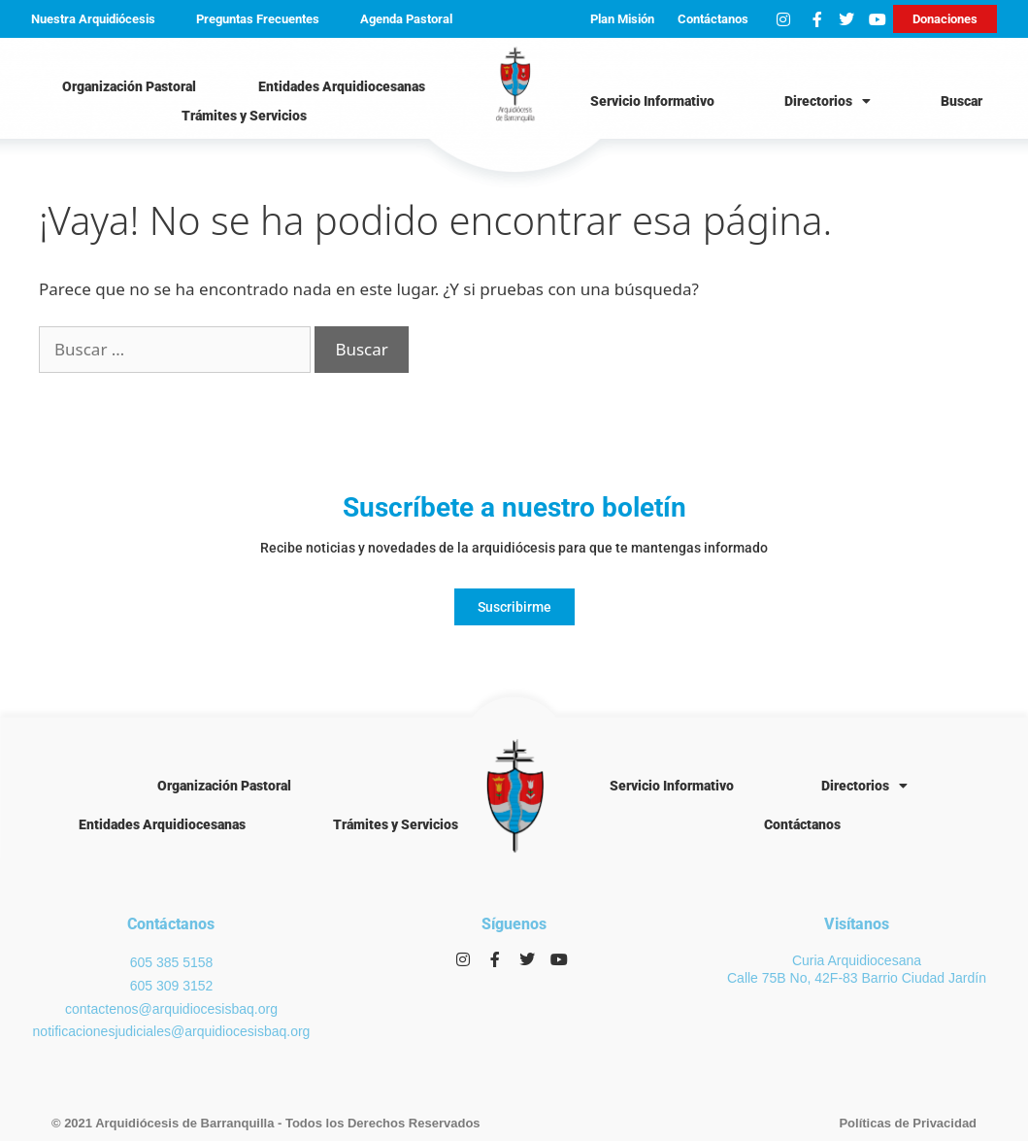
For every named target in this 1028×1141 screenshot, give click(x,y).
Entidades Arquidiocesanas (341, 86)
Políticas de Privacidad (908, 1123)
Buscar (961, 101)
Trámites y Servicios (244, 115)
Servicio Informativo (652, 101)
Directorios (827, 101)
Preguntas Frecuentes (257, 19)
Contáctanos (713, 19)
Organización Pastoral (129, 86)
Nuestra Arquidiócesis (93, 19)
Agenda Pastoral (406, 19)
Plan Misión (622, 19)
